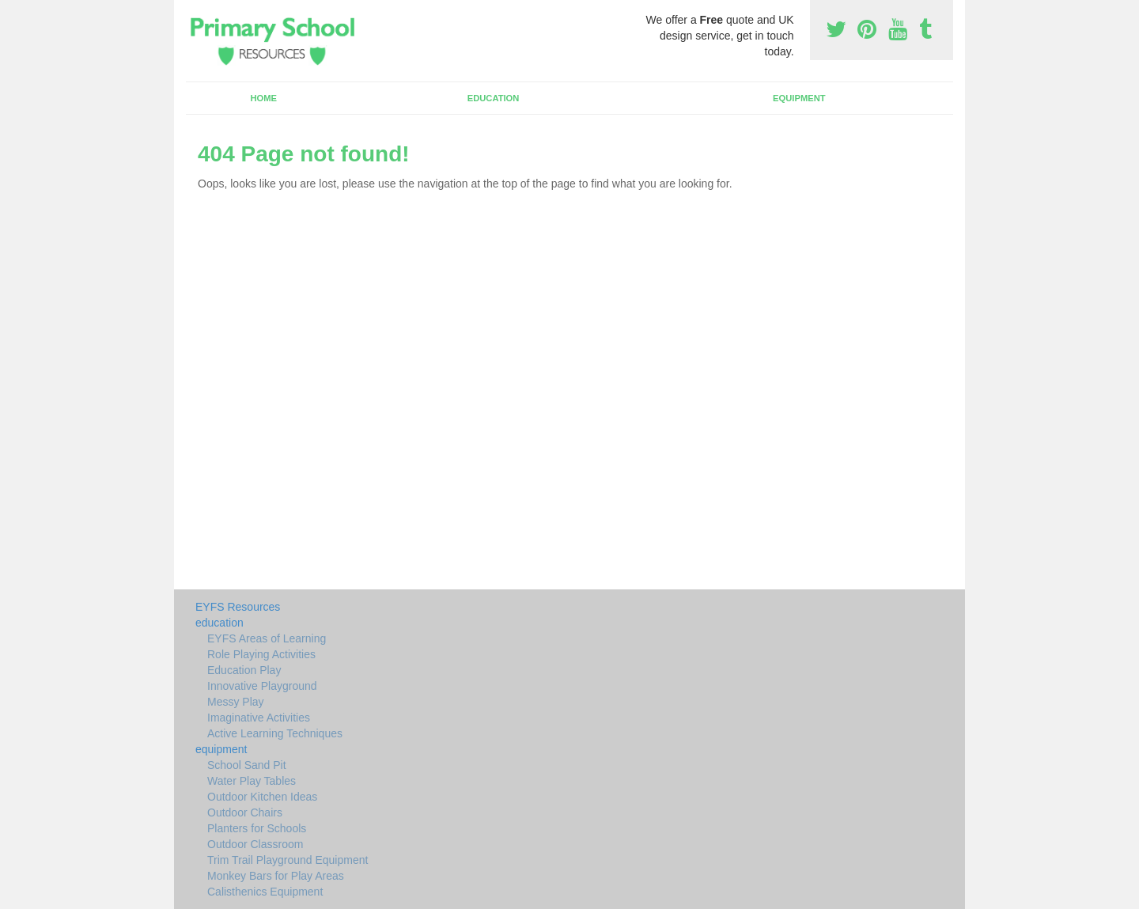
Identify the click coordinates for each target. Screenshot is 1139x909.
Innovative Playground (262, 686)
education (493, 98)
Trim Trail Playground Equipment (287, 860)
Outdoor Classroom (255, 844)
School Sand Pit (246, 765)
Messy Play (235, 701)
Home (263, 98)
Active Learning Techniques (274, 733)
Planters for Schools (256, 828)
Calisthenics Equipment (265, 891)
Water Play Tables (251, 781)
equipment (799, 98)
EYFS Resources (237, 606)
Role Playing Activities (261, 654)
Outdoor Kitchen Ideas (262, 796)
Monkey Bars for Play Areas (275, 875)
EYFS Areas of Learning (266, 638)
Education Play (244, 670)
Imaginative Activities (258, 717)
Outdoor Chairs (244, 812)
